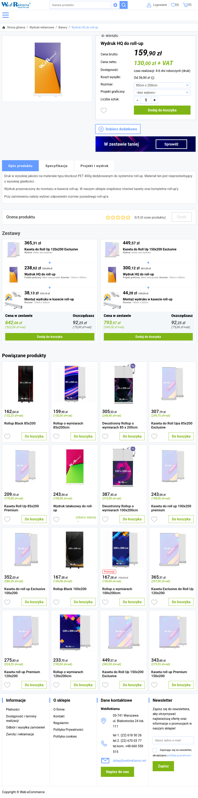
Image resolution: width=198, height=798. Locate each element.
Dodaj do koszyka (162, 111)
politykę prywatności (179, 755)
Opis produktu (20, 166)
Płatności (13, 709)
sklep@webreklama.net (129, 761)
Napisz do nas (117, 772)
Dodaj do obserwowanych (104, 111)
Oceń (181, 217)
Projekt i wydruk (94, 166)
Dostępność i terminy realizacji (21, 718)
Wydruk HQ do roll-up (85, 28)
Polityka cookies (65, 736)
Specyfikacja (56, 166)
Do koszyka (34, 437)
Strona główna (16, 28)
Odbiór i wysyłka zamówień (25, 727)
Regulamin (61, 723)
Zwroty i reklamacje (20, 734)
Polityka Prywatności (68, 730)
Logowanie (159, 5)
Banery (62, 28)
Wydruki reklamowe (42, 28)
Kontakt (59, 716)
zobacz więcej (86, 518)
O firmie (59, 709)
